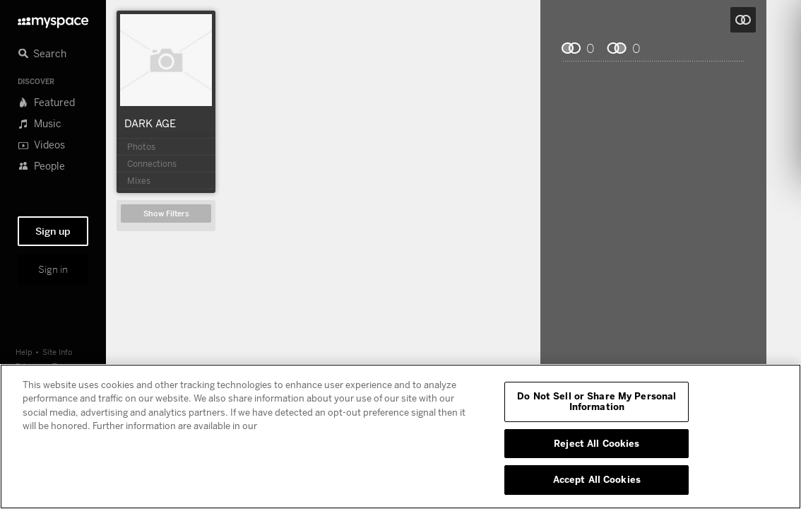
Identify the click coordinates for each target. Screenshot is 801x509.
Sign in (53, 269)
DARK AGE (150, 123)
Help (24, 351)
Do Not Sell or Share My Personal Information (596, 402)
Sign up (53, 231)
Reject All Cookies (596, 443)
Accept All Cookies (597, 479)
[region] (400, 436)
